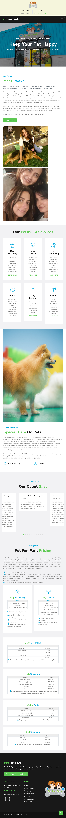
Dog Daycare (28, 791)
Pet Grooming (29, 794)
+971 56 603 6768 (40, 13)
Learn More (10, 120)
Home (26, 785)
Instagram (55, 316)
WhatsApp (11, 774)
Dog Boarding (29, 788)
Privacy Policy (29, 799)
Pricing (27, 796)
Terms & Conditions (30, 802)
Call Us (23, 774)
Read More (12, 275)
